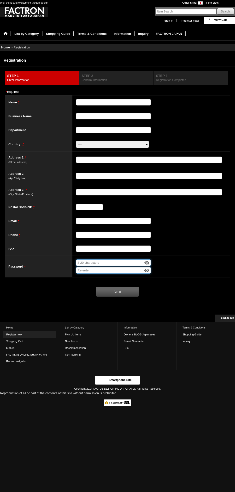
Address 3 (16, 190)
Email (12, 221)
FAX (11, 249)
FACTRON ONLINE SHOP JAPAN (26, 354)
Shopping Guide (191, 334)
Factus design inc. (17, 361)
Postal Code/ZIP (20, 207)
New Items (71, 341)
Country (14, 144)
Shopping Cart (14, 341)
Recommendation (75, 347)
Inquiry (186, 341)
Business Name (20, 116)
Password (15, 266)
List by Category (74, 327)
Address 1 (16, 157)
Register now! (190, 20)
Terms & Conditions (194, 327)
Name (12, 102)
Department (17, 130)
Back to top (227, 317)
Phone (13, 235)
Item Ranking (73, 354)
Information (130, 327)
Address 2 (16, 174)
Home (9, 327)
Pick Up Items (73, 334)
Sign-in (168, 20)
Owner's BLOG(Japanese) (139, 334)
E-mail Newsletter (134, 341)
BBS (126, 347)
